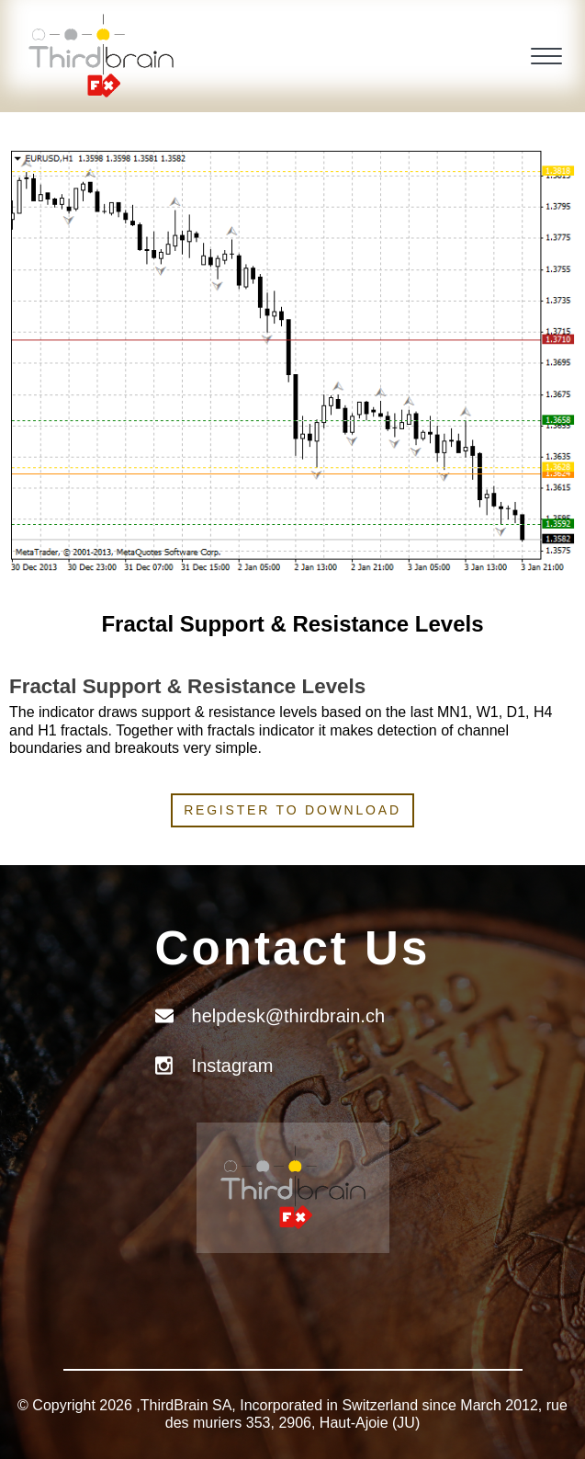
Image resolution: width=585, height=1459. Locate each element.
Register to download (292, 810)
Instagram (233, 1065)
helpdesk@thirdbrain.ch (288, 1016)
